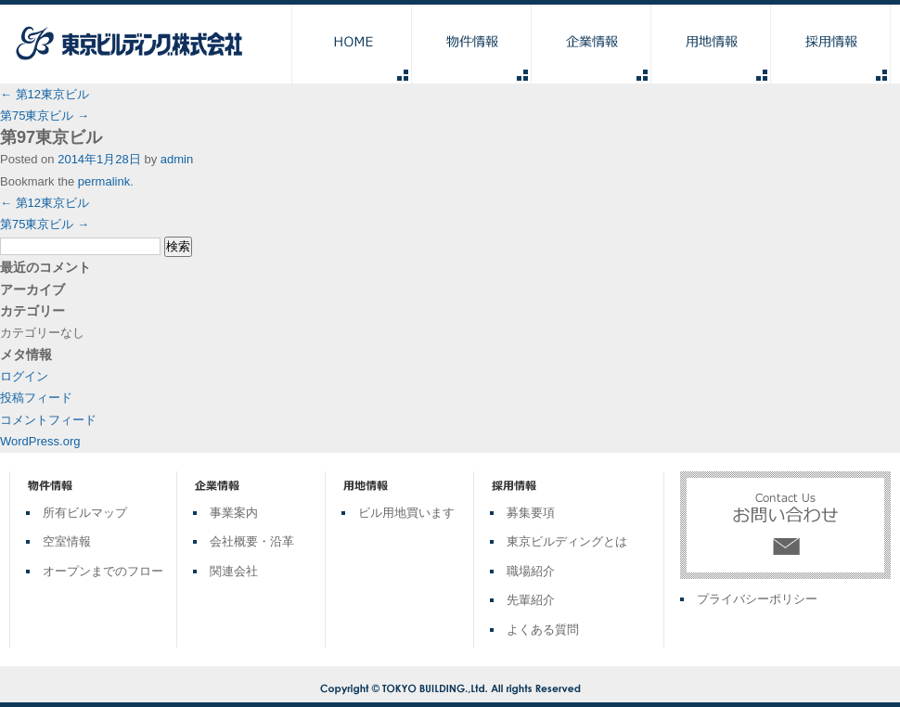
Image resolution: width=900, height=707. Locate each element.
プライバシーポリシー (757, 599)
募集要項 (531, 513)
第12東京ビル (44, 94)
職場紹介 (531, 571)
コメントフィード (48, 420)
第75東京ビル (44, 115)
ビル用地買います (406, 513)
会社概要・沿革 (252, 541)
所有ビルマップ (85, 513)
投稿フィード (36, 398)
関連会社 (234, 571)
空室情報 (67, 541)
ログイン (24, 376)
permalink (104, 181)
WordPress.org (40, 441)
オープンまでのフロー (103, 571)
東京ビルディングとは (567, 541)
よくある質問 (543, 629)
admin (177, 159)
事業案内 (234, 513)
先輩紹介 (531, 600)
